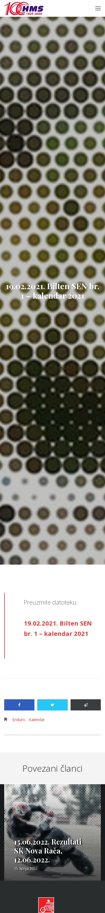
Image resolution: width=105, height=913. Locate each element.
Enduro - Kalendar (28, 719)
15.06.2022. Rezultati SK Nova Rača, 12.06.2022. (47, 850)
